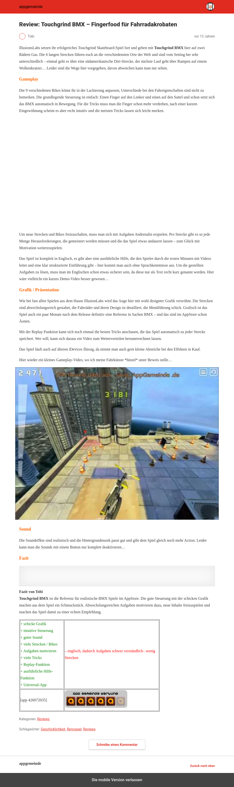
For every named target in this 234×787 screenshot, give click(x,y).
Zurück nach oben (202, 766)
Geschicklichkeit (53, 729)
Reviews (43, 719)
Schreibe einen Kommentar (117, 745)
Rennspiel (74, 729)
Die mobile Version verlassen (117, 780)
